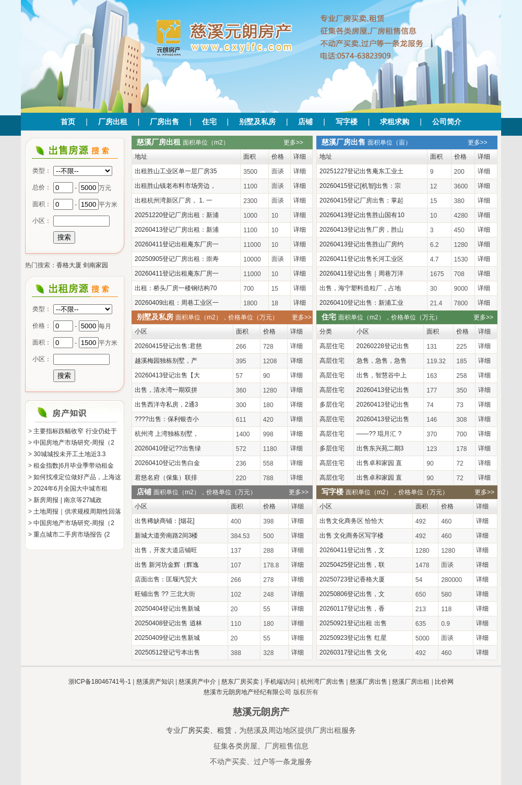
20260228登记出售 (383, 346)
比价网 (444, 681)
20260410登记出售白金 (167, 463)
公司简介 (446, 121)
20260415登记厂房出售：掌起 (361, 200)
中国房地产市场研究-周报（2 (73, 442)
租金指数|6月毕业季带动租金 (73, 465)
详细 (299, 171)
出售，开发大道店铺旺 (166, 550)
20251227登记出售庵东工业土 (361, 171)
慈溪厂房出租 (411, 681)
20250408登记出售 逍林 (168, 623)
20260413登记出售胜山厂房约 (361, 244)
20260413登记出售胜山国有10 (362, 215)
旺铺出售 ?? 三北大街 (165, 594)
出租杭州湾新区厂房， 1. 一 (173, 200)
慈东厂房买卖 (240, 681)
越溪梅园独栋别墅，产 (166, 360)
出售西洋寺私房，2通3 (166, 404)
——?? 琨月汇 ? (379, 433)
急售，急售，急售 (382, 360)
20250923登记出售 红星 (353, 637)
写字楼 (347, 121)
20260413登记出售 (383, 390)
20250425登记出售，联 (352, 564)
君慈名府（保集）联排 (166, 477)
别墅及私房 (257, 121)
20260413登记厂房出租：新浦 (177, 229)
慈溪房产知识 (155, 681)
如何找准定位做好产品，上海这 (77, 477)
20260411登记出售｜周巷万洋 (361, 273)
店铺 (305, 121)
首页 (68, 121)
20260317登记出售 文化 (353, 652)
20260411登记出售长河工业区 (361, 259)
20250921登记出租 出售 (353, 623)
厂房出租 (112, 121)
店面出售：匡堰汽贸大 (166, 579)
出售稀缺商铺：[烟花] (165, 521)
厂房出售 (164, 121)
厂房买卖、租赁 (206, 730)
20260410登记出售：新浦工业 (361, 302)
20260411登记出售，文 (352, 550)
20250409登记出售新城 (167, 637)
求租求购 (394, 121)
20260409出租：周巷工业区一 (177, 302)
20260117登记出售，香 (352, 608)
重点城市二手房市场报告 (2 (71, 534)
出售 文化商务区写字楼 (351, 535)
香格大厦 (68, 265)
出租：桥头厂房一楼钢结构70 (176, 288)
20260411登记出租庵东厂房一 (177, 244)
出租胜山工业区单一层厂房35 (176, 171)
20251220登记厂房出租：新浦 (177, 215)
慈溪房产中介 (197, 681)
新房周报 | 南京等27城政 (67, 500)
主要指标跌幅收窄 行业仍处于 (74, 431)
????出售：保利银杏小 (167, 419)
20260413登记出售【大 (167, 375)
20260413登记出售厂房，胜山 (361, 229)
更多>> (293, 142)
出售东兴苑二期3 (380, 448)
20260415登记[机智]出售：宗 (360, 185)
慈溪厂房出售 (368, 681)
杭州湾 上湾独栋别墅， (167, 433)
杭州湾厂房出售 (323, 681)
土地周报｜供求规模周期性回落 (77, 511)
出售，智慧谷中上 (382, 375)
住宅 (209, 121)
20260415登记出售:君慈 (168, 346)
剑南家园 (95, 265)
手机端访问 (279, 681)
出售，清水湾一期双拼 (166, 390)
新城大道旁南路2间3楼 (166, 535)
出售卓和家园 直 (379, 463)
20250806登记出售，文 (352, 594)
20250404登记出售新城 (167, 608)
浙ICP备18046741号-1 (99, 681)
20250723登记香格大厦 (352, 579)
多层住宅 (332, 404)
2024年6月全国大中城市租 (70, 488)
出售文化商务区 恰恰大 (351, 521)
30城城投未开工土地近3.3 (69, 454)
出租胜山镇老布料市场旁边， (175, 185)
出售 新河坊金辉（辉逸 (167, 564)
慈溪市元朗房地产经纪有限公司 (247, 692)
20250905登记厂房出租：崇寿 (177, 259)
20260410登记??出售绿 (168, 448)
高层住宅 (332, 346)
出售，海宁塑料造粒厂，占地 (360, 288)
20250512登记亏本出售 (167, 652)
